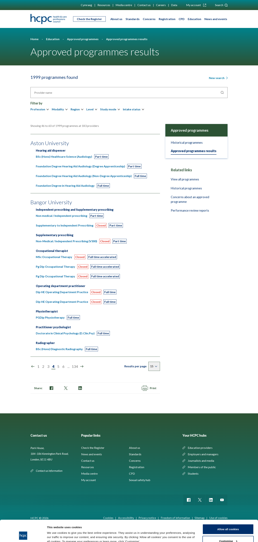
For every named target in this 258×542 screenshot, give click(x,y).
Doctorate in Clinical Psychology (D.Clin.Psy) (65, 333)
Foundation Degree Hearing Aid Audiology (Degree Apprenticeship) (80, 166)
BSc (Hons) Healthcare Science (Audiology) (64, 156)
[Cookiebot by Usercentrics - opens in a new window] (23, 535)
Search (221, 5)
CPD (182, 19)
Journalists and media (201, 460)
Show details (55, 531)
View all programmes (185, 179)
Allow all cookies (228, 508)
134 (75, 366)
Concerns (149, 19)
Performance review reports (190, 210)
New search (217, 78)
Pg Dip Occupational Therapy (55, 266)
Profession (37, 109)
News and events (215, 19)
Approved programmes (189, 130)
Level (90, 109)
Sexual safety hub (139, 480)
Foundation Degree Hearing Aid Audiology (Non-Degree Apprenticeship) (84, 176)
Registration (167, 19)
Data (174, 5)
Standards (133, 19)
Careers (161, 5)
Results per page (135, 366)
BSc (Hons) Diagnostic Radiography (59, 349)
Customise (228, 520)
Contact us (144, 5)
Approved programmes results (193, 151)
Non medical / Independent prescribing (61, 215)
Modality (58, 109)
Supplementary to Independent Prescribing (64, 225)
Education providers (200, 447)
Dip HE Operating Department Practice (62, 292)
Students (193, 473)
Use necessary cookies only (228, 532)
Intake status (131, 109)
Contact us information (49, 470)
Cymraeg (86, 5)
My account (196, 5)
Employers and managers (203, 454)
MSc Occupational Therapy (54, 257)
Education (194, 19)
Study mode (108, 109)
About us (116, 19)
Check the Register (89, 19)
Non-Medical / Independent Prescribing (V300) (66, 241)
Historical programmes (187, 142)
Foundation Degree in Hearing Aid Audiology (65, 185)
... (68, 366)
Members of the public (202, 467)
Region (75, 109)
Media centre (124, 5)
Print (149, 388)
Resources (103, 5)
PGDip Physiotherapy (50, 317)
